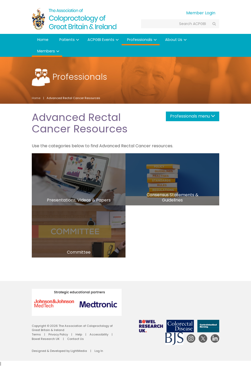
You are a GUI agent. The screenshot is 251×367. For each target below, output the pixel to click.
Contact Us (75, 339)
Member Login (200, 13)
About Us (176, 39)
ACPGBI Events (103, 39)
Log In (99, 351)
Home (42, 39)
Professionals (142, 39)
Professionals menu (192, 116)
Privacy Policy (58, 334)
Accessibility (99, 334)
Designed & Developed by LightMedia (59, 351)
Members (48, 51)
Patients (69, 39)
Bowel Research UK (46, 339)
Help (79, 334)
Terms (36, 334)
